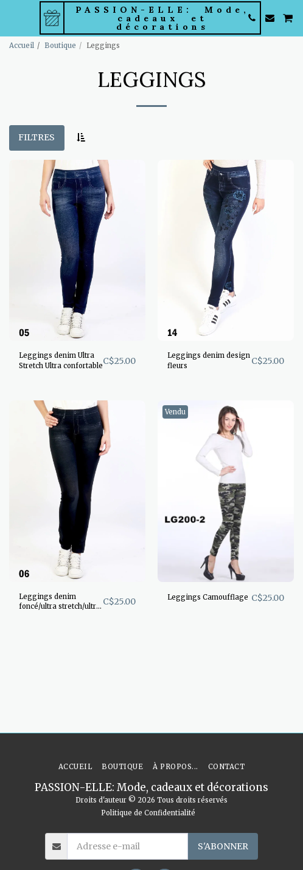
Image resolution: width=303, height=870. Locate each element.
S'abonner (223, 846)
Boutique (60, 45)
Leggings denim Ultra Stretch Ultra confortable (61, 360)
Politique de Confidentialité (148, 813)
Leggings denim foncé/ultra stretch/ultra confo (59, 602)
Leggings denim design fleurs (208, 360)
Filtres (36, 137)
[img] (77, 250)
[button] (13, 17)
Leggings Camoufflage (207, 597)
